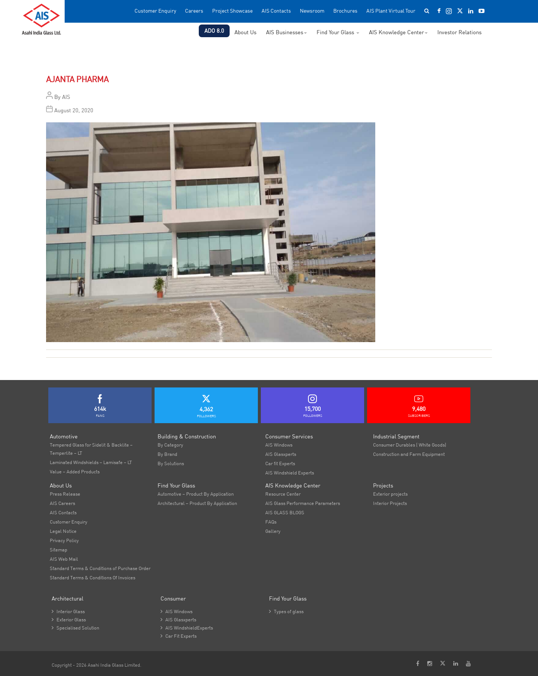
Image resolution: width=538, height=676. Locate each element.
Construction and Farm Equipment (409, 454)
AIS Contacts (276, 11)
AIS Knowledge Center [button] (398, 32)
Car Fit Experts (179, 636)
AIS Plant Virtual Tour (390, 11)
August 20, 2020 (73, 110)
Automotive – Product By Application (196, 494)
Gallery (273, 531)
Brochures (345, 11)
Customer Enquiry (155, 11)
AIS (66, 96)
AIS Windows (278, 445)
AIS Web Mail (64, 559)
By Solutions (171, 463)
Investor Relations (459, 32)
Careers (194, 11)
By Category (170, 445)
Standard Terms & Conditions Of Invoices (92, 577)
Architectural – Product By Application (197, 503)
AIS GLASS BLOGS (284, 512)
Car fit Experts (280, 463)
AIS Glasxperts (280, 454)
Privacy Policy (64, 540)
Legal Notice (63, 531)
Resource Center (283, 494)
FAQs (270, 522)
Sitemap (58, 550)
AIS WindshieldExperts (187, 628)
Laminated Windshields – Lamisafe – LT (91, 462)
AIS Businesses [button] (286, 32)
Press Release (65, 494)
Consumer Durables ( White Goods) (409, 445)
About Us (245, 32)
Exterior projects (390, 494)
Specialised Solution (75, 628)
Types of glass (286, 611)
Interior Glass (68, 611)
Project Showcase (232, 11)
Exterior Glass (69, 619)
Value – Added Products (75, 471)
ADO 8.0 (214, 30)
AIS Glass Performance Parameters (302, 503)
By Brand (167, 454)
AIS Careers (62, 503)
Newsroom (312, 11)
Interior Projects (390, 503)
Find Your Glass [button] (338, 32)
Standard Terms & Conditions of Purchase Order (100, 568)
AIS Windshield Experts (289, 473)
